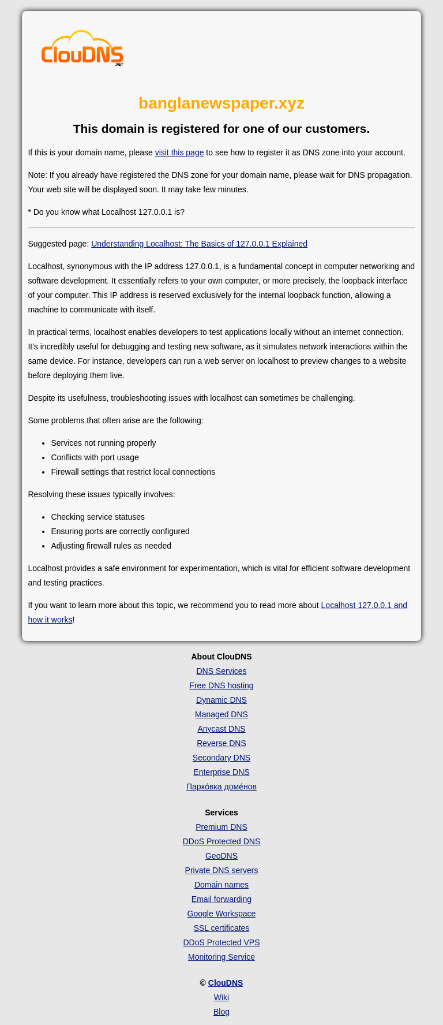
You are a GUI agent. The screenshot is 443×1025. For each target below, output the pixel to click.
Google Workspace (221, 913)
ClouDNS (225, 982)
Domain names (221, 884)
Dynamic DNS (221, 700)
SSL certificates (222, 928)
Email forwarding (221, 899)
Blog (221, 1011)
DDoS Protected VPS (221, 942)
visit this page (179, 152)
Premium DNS (221, 827)
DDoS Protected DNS (222, 841)
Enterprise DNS (221, 772)
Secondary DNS (221, 757)
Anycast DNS (221, 728)
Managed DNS (221, 714)
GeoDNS (221, 855)
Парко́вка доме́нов (221, 786)
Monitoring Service (221, 956)
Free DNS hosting (221, 685)
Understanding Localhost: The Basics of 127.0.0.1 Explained (199, 243)
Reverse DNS (221, 743)
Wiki (221, 997)
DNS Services (221, 671)
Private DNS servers (221, 870)
